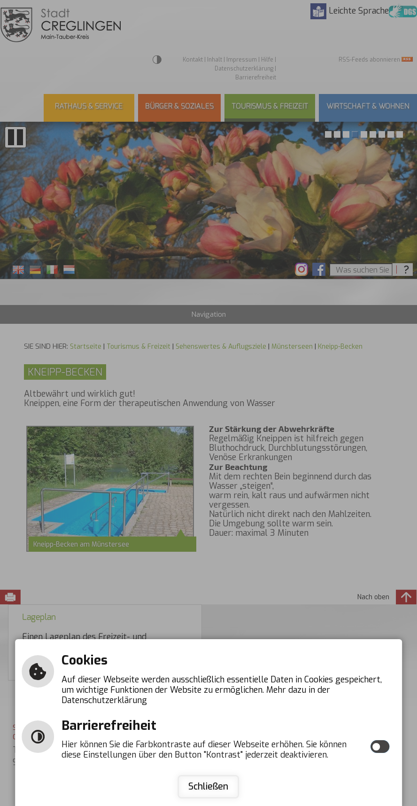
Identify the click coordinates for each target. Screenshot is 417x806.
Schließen (208, 786)
